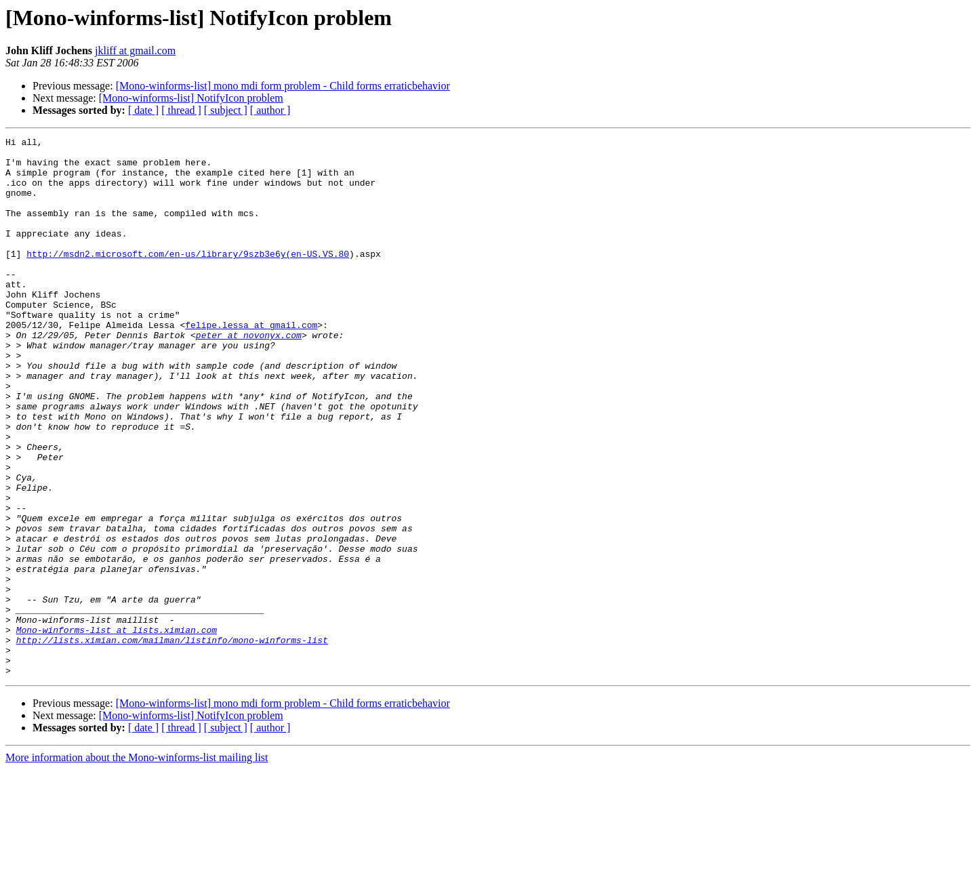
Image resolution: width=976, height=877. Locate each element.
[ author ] (270, 110)
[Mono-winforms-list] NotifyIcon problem (191, 98)
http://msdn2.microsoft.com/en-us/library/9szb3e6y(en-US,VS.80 (187, 278)
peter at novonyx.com (249, 375)
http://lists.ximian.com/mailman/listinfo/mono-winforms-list (172, 741)
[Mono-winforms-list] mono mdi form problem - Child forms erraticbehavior (283, 85)
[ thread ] (181, 110)
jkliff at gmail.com (135, 50)
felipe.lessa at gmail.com (251, 363)
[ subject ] (225, 110)
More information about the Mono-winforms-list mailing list (136, 865)
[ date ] (143, 110)
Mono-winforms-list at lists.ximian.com (116, 729)
